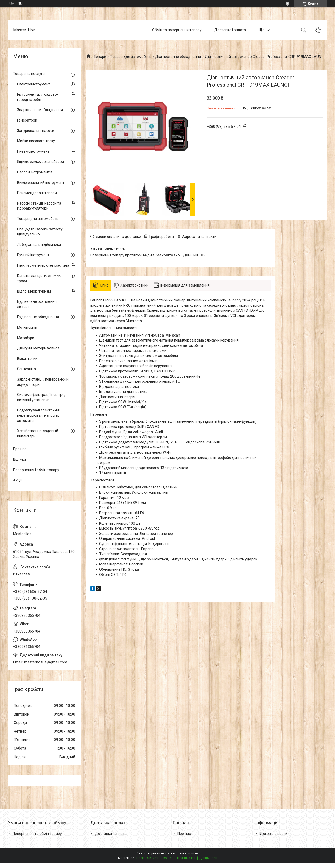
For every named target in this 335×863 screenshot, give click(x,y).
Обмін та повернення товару (177, 30)
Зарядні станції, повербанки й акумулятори (43, 382)
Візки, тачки (27, 358)
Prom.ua (193, 853)
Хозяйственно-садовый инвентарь (37, 433)
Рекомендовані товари (37, 193)
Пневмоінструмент (33, 151)
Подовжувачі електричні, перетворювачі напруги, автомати (38, 415)
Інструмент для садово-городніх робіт (37, 97)
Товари (100, 56)
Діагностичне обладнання (178, 56)
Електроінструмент (33, 84)
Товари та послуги (29, 74)
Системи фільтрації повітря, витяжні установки (41, 397)
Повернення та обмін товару (37, 834)
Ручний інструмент (33, 255)
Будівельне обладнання (38, 317)
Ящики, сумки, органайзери (40, 162)
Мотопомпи (27, 327)
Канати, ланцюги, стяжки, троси (39, 278)
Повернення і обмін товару (36, 470)
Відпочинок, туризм (34, 291)
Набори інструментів (35, 172)
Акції (17, 480)
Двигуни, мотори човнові (38, 348)
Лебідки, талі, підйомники (39, 245)
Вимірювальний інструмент (40, 182)
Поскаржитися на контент (155, 858)
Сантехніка (26, 369)
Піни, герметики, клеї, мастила (43, 265)
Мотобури (25, 338)
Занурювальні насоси (35, 131)
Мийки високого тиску (36, 141)
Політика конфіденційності (197, 858)
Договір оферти (273, 834)
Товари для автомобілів (131, 56)
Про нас (19, 449)
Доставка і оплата (230, 30)
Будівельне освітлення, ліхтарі (37, 304)
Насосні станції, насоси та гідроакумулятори (39, 206)
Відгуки (19, 459)
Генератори (27, 120)
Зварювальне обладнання (40, 110)
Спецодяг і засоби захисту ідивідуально (40, 232)
